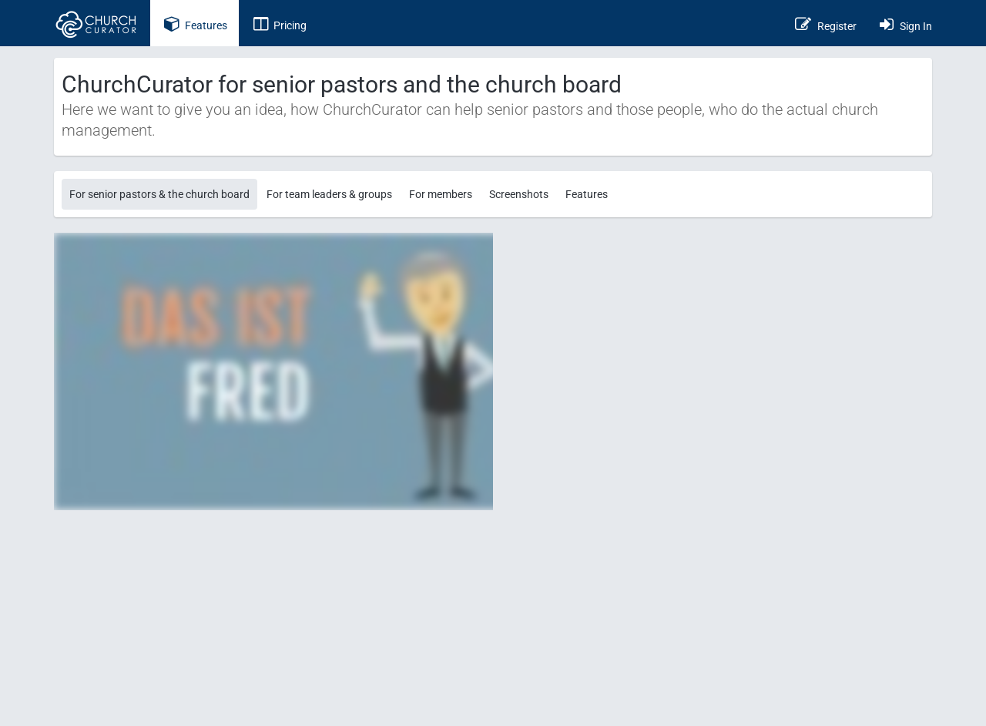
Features (586, 194)
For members (440, 194)
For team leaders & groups (329, 194)
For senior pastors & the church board (159, 194)
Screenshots (518, 194)
